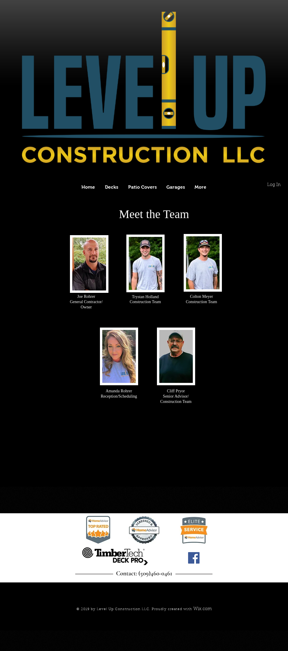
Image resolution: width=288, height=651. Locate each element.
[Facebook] (194, 558)
